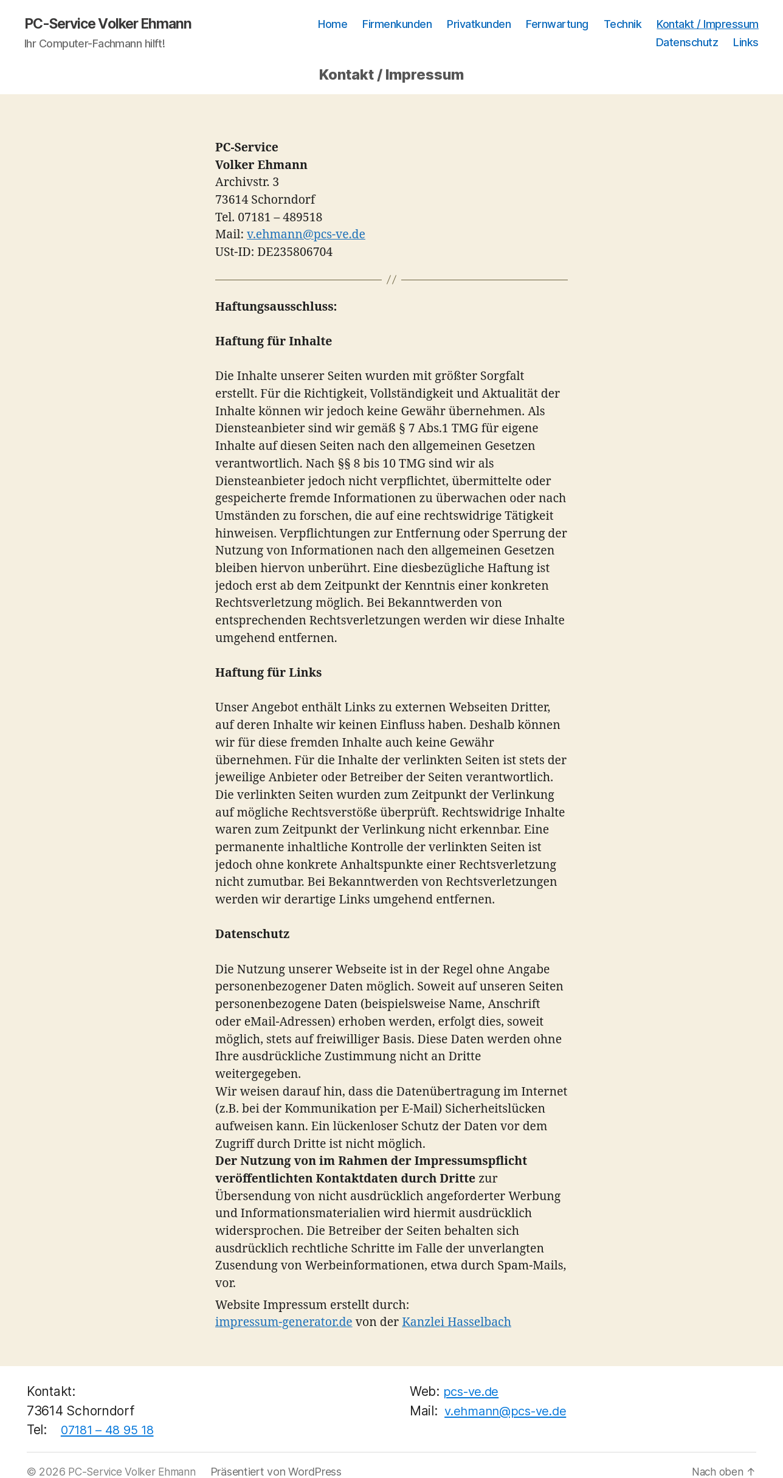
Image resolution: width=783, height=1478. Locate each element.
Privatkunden (479, 24)
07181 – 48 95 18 (110, 1430)
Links (746, 42)
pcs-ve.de (473, 1392)
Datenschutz (687, 42)
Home (332, 24)
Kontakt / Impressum (708, 24)
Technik (623, 24)
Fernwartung (557, 24)
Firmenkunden (397, 24)
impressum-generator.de (284, 1323)
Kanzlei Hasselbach (456, 1323)
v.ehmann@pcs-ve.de (306, 235)
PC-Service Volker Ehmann (113, 24)
